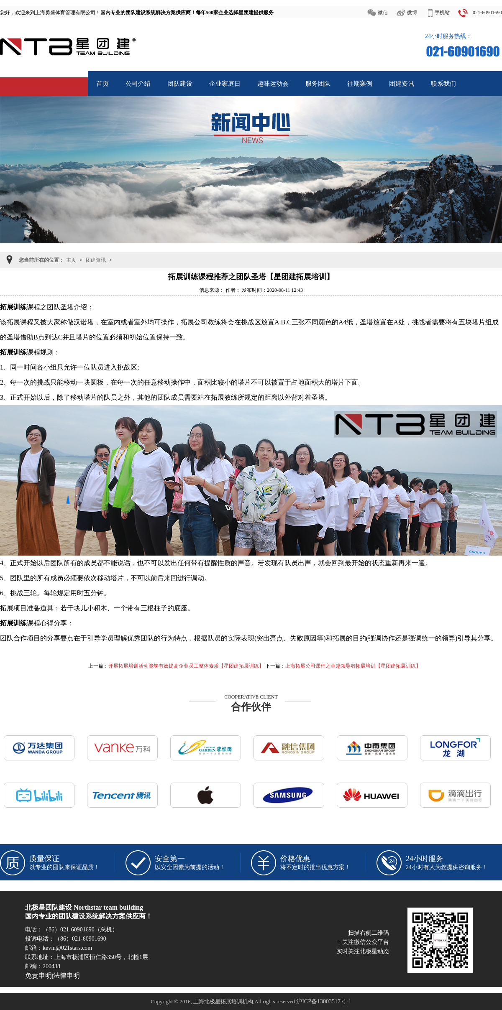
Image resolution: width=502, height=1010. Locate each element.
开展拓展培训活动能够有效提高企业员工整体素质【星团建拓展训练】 (186, 666)
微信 (383, 12)
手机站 (442, 12)
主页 (71, 260)
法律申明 (66, 975)
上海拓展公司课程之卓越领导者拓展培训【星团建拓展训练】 (353, 666)
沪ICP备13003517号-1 (323, 1001)
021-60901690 (487, 12)
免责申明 (38, 975)
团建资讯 (96, 260)
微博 (412, 12)
